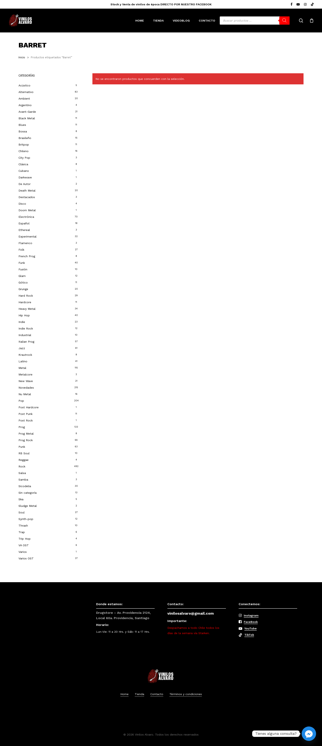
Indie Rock (25, 328)
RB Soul (24, 453)
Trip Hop (24, 538)
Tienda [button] (139, 694)
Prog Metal (26, 433)
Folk (21, 249)
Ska (20, 499)
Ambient (24, 98)
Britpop (23, 144)
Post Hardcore (28, 407)
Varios (22, 551)
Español (24, 223)
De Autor (24, 184)
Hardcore (24, 302)
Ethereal (24, 230)
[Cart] (311, 20)
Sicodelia (24, 486)
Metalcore (25, 374)
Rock (21, 466)
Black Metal (26, 118)
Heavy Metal (27, 308)
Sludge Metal (27, 505)
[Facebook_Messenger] (309, 733)
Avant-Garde (27, 111)
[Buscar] (284, 20)
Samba (23, 479)
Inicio (21, 57)
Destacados (26, 197)
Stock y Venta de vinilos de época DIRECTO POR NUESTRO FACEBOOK (161, 4)
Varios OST (26, 558)
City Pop (24, 157)
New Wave (25, 381)
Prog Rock (25, 440)
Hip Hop (24, 315)
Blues (22, 124)
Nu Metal (24, 394)
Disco (22, 203)
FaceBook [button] (251, 621)
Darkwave (25, 177)
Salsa (22, 473)
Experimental (27, 236)
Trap (21, 532)
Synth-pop (25, 519)
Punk (21, 446)
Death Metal (27, 190)
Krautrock (25, 354)
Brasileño (24, 138)
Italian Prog (26, 341)
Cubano (23, 170)
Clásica (23, 164)
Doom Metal (27, 210)
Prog (21, 427)
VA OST (23, 545)
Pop (21, 400)
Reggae (23, 459)
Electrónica (26, 216)
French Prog (26, 256)
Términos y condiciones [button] (185, 694)
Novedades (26, 387)
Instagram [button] (251, 615)
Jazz (21, 348)
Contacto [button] (156, 694)
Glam (22, 276)
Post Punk (25, 413)
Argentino (25, 105)
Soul (21, 512)
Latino (22, 361)
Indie (21, 322)
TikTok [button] (249, 634)
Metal (22, 368)
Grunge (23, 289)
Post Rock (25, 420)
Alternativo (25, 92)
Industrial (24, 335)
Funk (21, 262)
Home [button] (124, 694)
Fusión (22, 269)
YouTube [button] (250, 628)
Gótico (23, 282)
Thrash (23, 525)
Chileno (23, 151)
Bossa (22, 131)
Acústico (24, 85)
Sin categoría (27, 492)
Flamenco (25, 243)
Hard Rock (25, 295)
